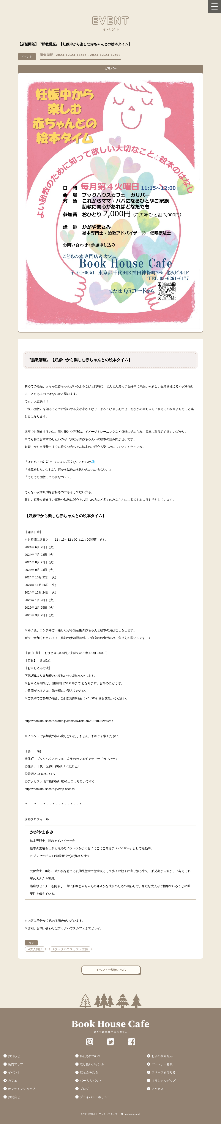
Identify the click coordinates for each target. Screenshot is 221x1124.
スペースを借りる (164, 1072)
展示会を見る (89, 1072)
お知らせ (14, 1056)
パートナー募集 (162, 1064)
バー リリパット (91, 1080)
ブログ (84, 1089)
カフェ (12, 1080)
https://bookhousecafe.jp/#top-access (49, 789)
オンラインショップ (21, 1089)
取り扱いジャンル (92, 1064)
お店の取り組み (162, 1056)
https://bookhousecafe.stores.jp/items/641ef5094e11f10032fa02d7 (69, 721)
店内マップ (15, 1064)
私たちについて (90, 1056)
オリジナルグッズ (164, 1080)
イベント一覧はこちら (111, 970)
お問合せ (14, 1097)
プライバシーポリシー (95, 1097)
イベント (14, 1072)
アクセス (158, 1089)
